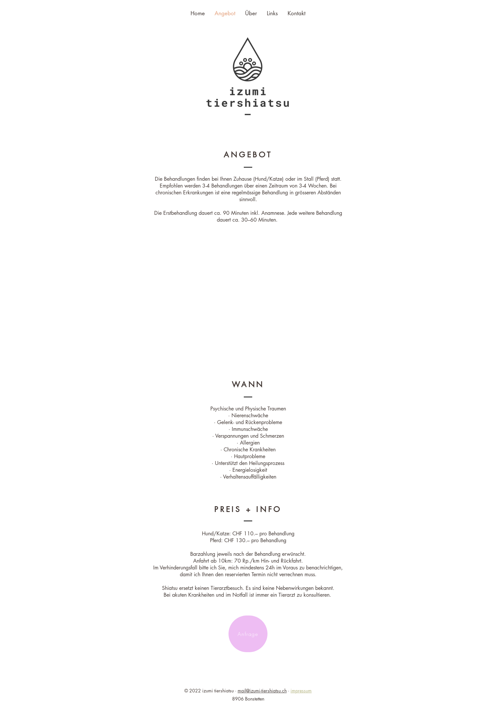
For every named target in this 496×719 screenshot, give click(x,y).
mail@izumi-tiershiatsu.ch (262, 691)
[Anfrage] (248, 633)
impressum (301, 691)
